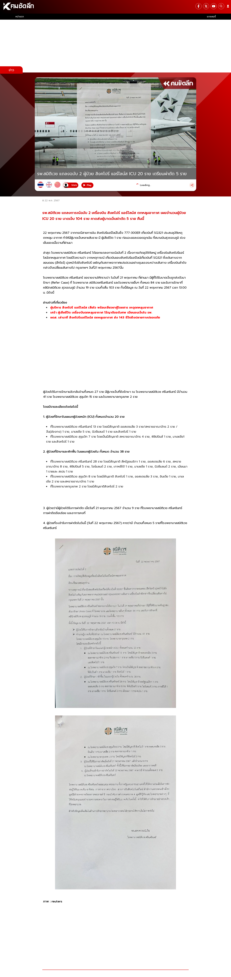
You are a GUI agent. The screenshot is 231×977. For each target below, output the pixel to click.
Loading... (145, 185)
